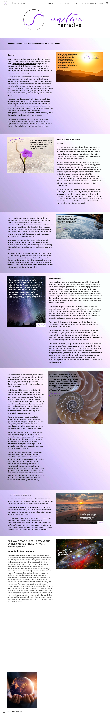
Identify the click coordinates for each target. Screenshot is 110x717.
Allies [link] (67, 3)
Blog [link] (73, 3)
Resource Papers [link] (87, 3)
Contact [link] (59, 3)
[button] (107, 3)
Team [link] (101, 3)
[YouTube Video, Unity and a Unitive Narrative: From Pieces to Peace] (55, 641)
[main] (55, 44)
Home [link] (50, 3)
